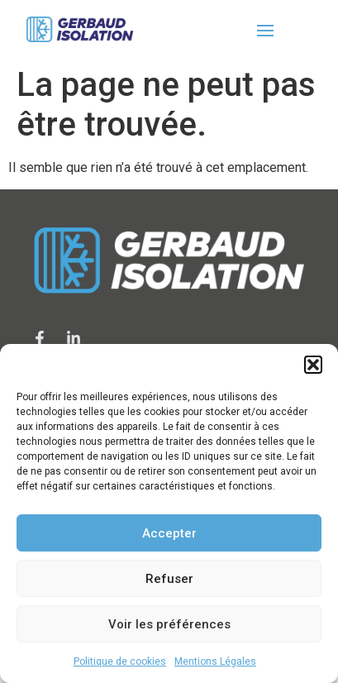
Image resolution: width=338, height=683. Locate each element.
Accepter (169, 533)
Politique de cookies (120, 661)
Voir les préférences (169, 624)
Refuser (169, 578)
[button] (313, 364)
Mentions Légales (215, 661)
